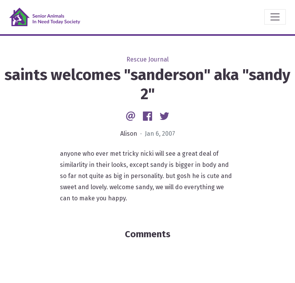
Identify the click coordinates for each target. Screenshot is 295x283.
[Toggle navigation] (275, 17)
